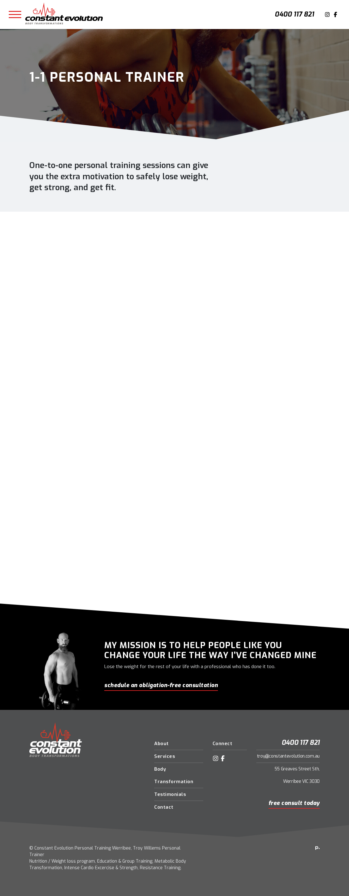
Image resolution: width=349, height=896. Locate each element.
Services (164, 756)
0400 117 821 (294, 14)
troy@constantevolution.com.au (288, 756)
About (161, 743)
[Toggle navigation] (15, 14)
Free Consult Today (294, 803)
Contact (164, 807)
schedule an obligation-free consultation (161, 685)
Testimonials (170, 794)
